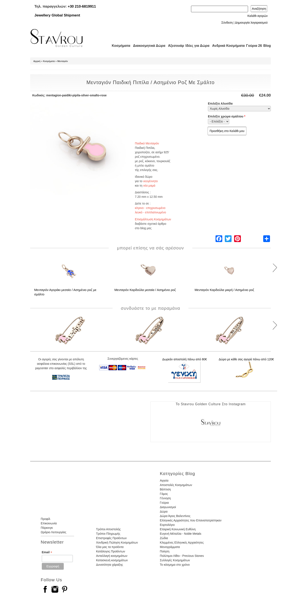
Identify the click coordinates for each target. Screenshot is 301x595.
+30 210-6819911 (82, 6)
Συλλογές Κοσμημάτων (175, 560)
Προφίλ (45, 519)
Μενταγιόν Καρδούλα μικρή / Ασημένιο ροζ (224, 290)
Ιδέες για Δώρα (196, 45)
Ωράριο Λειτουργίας (53, 532)
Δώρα (163, 511)
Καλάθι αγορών (257, 16)
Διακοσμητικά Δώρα (147, 45)
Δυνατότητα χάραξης (109, 564)
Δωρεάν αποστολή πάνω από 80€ (184, 359)
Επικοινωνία (49, 523)
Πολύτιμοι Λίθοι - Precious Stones (182, 555)
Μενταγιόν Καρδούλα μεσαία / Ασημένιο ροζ (145, 290)
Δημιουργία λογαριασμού (251, 22)
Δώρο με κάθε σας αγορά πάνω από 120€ (246, 359)
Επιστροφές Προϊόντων (111, 538)
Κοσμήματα (119, 45)
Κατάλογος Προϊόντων (110, 551)
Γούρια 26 (253, 45)
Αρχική (36, 61)
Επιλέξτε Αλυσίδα (220, 103)
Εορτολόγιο (167, 524)
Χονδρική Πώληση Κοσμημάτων (117, 542)
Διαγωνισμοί (168, 507)
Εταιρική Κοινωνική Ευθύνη (178, 529)
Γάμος (164, 493)
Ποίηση (164, 551)
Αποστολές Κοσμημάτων (176, 485)
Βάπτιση (165, 489)
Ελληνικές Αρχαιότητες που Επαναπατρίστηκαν (190, 520)
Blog (267, 45)
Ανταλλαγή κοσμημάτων (111, 555)
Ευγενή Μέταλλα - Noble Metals (180, 533)
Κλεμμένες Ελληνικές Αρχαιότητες (182, 542)
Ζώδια (164, 538)
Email (47, 552)
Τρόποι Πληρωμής (108, 533)
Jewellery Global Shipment (57, 15)
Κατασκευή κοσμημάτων (112, 560)
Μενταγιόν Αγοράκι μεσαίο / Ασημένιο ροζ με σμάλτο (65, 292)
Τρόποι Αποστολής (108, 529)
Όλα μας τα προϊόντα (109, 547)
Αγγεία (164, 480)
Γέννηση (165, 498)
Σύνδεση (227, 22)
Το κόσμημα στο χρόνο (175, 564)
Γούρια (164, 502)
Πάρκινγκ (47, 527)
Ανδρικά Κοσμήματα (226, 45)
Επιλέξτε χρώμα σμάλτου (226, 116)
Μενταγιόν (62, 61)
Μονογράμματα (170, 547)
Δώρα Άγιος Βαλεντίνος (175, 516)
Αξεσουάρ (174, 45)
